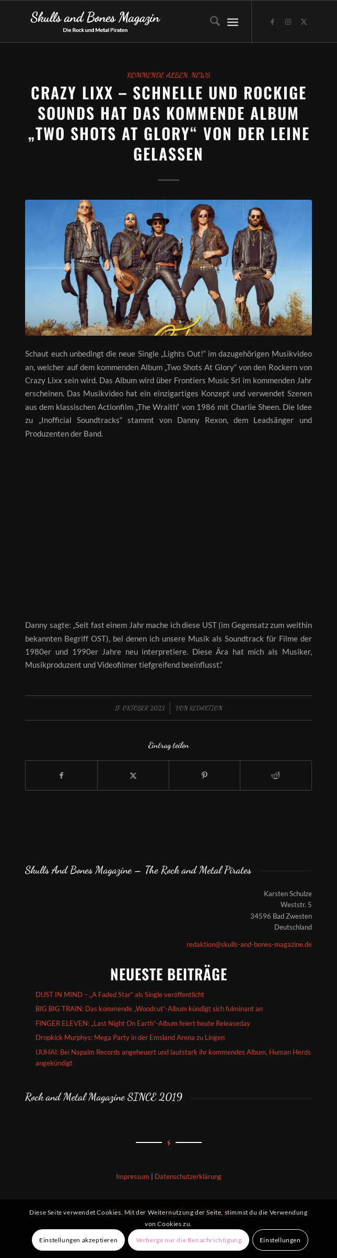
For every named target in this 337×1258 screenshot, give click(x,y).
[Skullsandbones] (139, 21)
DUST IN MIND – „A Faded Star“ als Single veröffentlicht (120, 994)
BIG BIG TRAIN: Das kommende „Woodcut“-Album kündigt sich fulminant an (149, 1008)
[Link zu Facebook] (273, 22)
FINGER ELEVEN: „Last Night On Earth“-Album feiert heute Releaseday (143, 1023)
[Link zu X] (304, 22)
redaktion (206, 708)
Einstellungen (280, 1240)
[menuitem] (210, 21)
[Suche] (210, 21)
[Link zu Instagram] (288, 22)
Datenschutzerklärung (188, 1176)
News (201, 75)
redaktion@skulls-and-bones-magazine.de (249, 944)
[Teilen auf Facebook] (61, 775)
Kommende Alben (157, 75)
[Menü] (232, 21)
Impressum (132, 1176)
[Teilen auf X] (133, 775)
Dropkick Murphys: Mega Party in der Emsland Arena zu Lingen (130, 1037)
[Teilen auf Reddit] (275, 775)
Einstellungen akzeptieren (78, 1240)
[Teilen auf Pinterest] (204, 775)
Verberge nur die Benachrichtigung (189, 1240)
